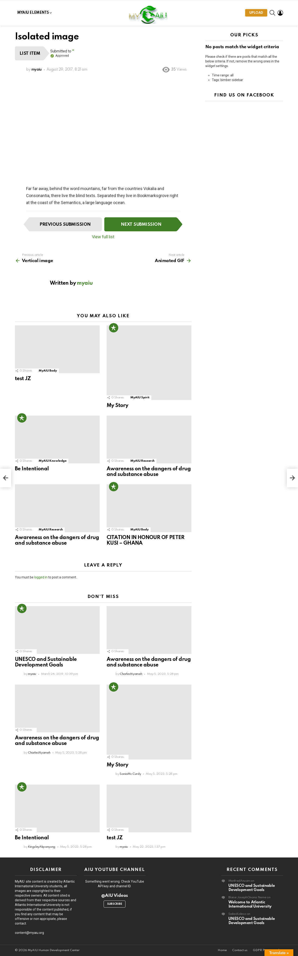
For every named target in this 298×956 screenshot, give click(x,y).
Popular (113, 327)
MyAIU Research (142, 460)
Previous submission (65, 224)
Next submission (141, 224)
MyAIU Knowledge (53, 460)
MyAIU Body (48, 370)
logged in (40, 577)
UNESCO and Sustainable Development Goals (251, 888)
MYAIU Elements (33, 13)
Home (222, 950)
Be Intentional (32, 468)
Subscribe (114, 904)
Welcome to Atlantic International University (249, 904)
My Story (117, 405)
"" (73, 51)
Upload (256, 14)
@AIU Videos (114, 895)
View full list (103, 236)
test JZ (23, 378)
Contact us (239, 950)
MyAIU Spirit (139, 397)
